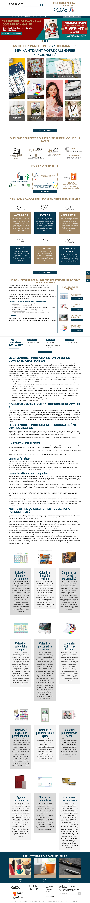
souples (33, 296)
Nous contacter (50, 894)
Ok (80, 893)
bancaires (27, 296)
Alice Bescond (50, 896)
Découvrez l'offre (45, 130)
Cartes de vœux (36, 16)
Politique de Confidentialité (63, 901)
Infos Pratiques (77, 16)
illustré (38, 305)
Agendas (20, 16)
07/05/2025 (32, 339)
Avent (44, 16)
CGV (47, 887)
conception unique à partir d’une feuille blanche (37, 307)
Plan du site (49, 893)
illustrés (45, 296)
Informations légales (50, 901)
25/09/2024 (50, 339)
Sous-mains (27, 16)
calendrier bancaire (28, 305)
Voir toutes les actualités (45, 352)
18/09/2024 (69, 339)
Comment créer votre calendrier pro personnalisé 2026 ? (35, 344)
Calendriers (12, 16)
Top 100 (66, 16)
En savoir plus (45, 191)
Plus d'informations (77, 298)
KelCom (71, 16)
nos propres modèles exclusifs (34, 311)
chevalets (40, 296)
